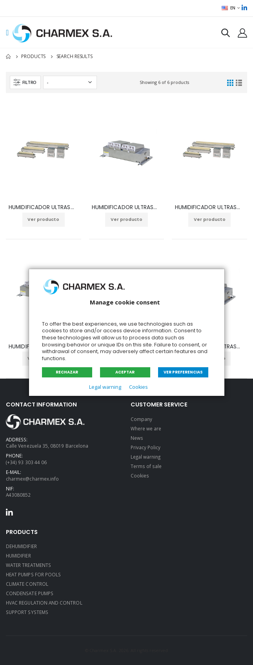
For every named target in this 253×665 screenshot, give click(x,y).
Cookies (138, 387)
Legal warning (105, 387)
